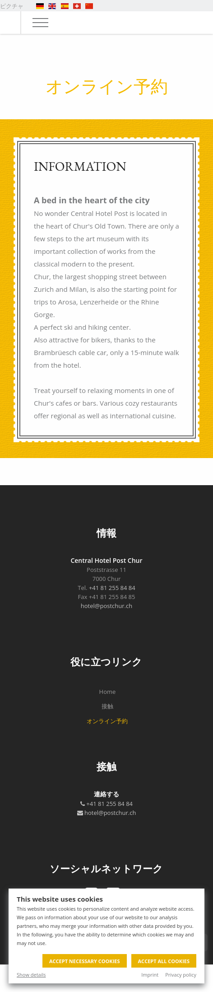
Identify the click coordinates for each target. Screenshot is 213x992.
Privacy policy (180, 974)
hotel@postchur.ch (106, 606)
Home (107, 692)
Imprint (149, 974)
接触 (107, 706)
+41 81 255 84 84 (112, 588)
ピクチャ (11, 6)
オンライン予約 (107, 721)
